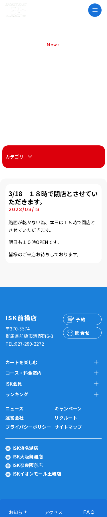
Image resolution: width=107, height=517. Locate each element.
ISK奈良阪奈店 (28, 465)
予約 (81, 319)
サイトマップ (68, 426)
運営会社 (14, 417)
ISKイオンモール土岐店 (37, 473)
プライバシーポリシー (28, 426)
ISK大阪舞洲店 (28, 456)
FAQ (89, 512)
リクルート (65, 417)
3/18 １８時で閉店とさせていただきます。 (53, 197)
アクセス (53, 512)
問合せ (82, 332)
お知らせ (18, 512)
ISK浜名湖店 (25, 447)
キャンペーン (68, 408)
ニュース (14, 408)
